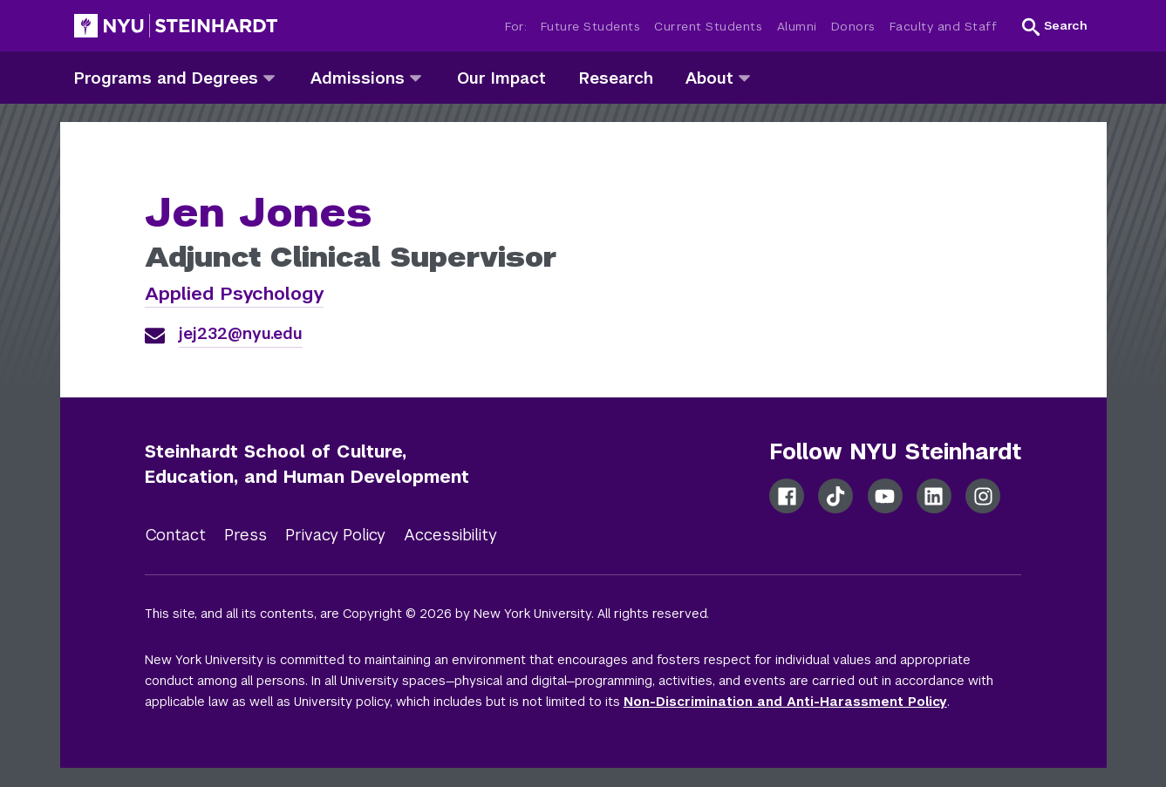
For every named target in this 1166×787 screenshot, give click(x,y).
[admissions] (416, 77)
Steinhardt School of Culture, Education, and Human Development (307, 464)
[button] (1055, 26)
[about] (744, 77)
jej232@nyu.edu (241, 333)
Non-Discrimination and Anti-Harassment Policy (785, 701)
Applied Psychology (234, 293)
